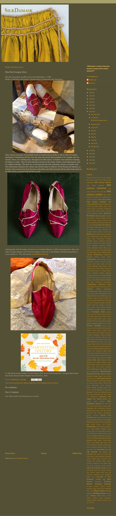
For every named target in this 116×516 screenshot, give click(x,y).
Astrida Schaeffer (101, 218)
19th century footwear (96, 202)
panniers (93, 410)
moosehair (108, 385)
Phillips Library (102, 420)
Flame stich (90, 300)
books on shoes (102, 232)
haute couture (107, 319)
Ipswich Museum (96, 337)
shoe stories (94, 449)
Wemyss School (106, 496)
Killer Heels (96, 346)
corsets (99, 259)
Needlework (94, 397)
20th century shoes (101, 206)
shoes (106, 450)
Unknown (92, 83)
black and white (103, 227)
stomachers (104, 459)
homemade (89, 335)
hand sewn (90, 316)
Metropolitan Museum (104, 378)
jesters (109, 339)
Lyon (94, 362)
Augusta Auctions (102, 220)
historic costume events (94, 323)
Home (44, 453)
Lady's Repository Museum (94, 353)
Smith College (94, 456)
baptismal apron (102, 223)
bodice (99, 229)
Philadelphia (94, 420)
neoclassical (102, 397)
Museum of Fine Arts (104, 390)
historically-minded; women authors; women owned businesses (99, 330)
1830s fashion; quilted (93, 180)
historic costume (106, 321)
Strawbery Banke (101, 461)
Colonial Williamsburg (94, 254)
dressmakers (90, 275)
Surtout (109, 461)
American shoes (100, 216)
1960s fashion (94, 199)
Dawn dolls (95, 268)
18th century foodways (95, 185)
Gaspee (93, 307)
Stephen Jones (96, 459)
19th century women (102, 204)
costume (103, 259)
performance (104, 417)
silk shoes (104, 454)
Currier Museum (92, 266)
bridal (92, 236)
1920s (96, 197)
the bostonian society (99, 468)
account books (91, 211)
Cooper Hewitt (106, 257)
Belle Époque (90, 227)
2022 (91, 96)
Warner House (99, 491)
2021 (90, 99)
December (94, 114)
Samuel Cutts (90, 442)
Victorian (98, 482)
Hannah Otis (97, 316)
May (92, 137)
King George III (106, 346)
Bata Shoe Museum (105, 225)
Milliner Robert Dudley (100, 381)
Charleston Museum (98, 246)
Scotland (100, 445)
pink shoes (91, 424)
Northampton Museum (104, 408)
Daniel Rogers (103, 266)
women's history (102, 500)
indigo (88, 337)
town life (108, 472)
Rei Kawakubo (107, 436)
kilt (100, 346)
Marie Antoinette (106, 367)
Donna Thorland (92, 273)
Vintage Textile (96, 488)
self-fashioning (107, 445)
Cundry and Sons (105, 264)
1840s (101, 180)
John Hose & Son (102, 342)
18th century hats (101, 192)
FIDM (106, 298)
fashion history (107, 291)
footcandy (96, 303)
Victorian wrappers (92, 486)
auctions (93, 220)
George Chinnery (101, 307)
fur (106, 305)
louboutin (104, 360)
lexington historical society (98, 355)
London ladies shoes (94, 360)
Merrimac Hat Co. (92, 378)
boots (109, 232)
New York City (106, 404)
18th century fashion (102, 182)
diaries (93, 271)
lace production (97, 351)
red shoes (55, 383)
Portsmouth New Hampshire (103, 427)
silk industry (97, 454)
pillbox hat (98, 422)
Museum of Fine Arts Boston (96, 392)
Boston (89, 234)
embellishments (91, 284)
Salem (94, 440)
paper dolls (100, 410)
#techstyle (89, 178)
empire (92, 287)
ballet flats (94, 223)
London (109, 358)
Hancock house (106, 314)
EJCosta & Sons (91, 280)
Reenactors (90, 436)
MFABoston (90, 381)
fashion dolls (98, 291)
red (104, 433)
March (93, 143)
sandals (106, 442)
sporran (89, 459)
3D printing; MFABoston (103, 209)
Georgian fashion (100, 309)
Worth (92, 502)
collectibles (103, 250)
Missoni (101, 383)
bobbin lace (93, 229)
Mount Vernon (91, 388)
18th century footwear (16, 383)
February (94, 146)
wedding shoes (95, 496)
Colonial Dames (106, 252)
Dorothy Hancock (105, 273)
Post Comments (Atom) (20, 458)
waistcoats (108, 489)
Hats (100, 319)
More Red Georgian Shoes (99, 120)
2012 (90, 163)
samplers (99, 440)
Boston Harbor (97, 234)
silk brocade (92, 452)
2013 (90, 160)
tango (101, 463)
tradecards (89, 475)
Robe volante (90, 438)
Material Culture (106, 374)
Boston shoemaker (106, 234)
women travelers (92, 500)
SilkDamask (19, 10)
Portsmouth (91, 426)
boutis (88, 236)
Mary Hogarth (103, 369)
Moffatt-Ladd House (30, 383)
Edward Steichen (106, 277)
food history (90, 303)
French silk (95, 305)
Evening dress (99, 287)
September (94, 124)
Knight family (90, 349)
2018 (90, 108)
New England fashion (100, 399)
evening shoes (107, 287)
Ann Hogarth (90, 218)
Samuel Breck (107, 440)
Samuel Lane (99, 443)
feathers (98, 296)
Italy (99, 339)
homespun (97, 335)
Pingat (106, 422)
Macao (99, 362)
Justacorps (89, 346)
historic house (107, 326)
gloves (88, 314)
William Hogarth (92, 498)
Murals (94, 390)
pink (109, 422)
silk (110, 449)
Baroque (95, 225)
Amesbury (108, 216)
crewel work (95, 264)
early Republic (107, 275)
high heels (98, 321)
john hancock (91, 342)
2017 (90, 112)
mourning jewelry (102, 387)
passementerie (107, 413)
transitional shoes (99, 475)
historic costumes (106, 323)
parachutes (89, 413)
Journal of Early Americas (103, 344)
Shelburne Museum (96, 447)
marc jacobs (95, 367)
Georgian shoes (98, 311)
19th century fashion (104, 199)
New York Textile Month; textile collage (99, 406)
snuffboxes (102, 456)
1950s (88, 199)
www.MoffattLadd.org (40, 254)
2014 (90, 157)
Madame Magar (106, 362)
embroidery (101, 284)
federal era (104, 296)
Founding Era (102, 303)
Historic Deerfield (94, 325)
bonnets (95, 232)
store (109, 459)
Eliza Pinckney (100, 280)
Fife (110, 298)
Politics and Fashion (104, 424)
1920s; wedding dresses (104, 197)
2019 (90, 105)
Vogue (103, 488)
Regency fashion (97, 436)
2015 (90, 154)
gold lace (93, 314)
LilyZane (94, 358)
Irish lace (104, 337)
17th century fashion (105, 178)
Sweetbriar (89, 463)
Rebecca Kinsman (98, 433)
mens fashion (107, 376)
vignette (102, 486)
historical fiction (99, 328)
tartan (105, 463)
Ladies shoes (107, 351)
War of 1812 (90, 491)
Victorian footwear (103, 484)
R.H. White (90, 433)
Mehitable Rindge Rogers (94, 376)
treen (93, 477)
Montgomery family (98, 385)
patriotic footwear (92, 415)
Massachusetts (95, 371)
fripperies (101, 305)
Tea (88, 466)
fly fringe (108, 300)
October (94, 118)
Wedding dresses (99, 493)
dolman (109, 271)
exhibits (98, 289)
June (92, 134)
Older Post (77, 453)
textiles (89, 468)
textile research (106, 465)
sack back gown (103, 438)
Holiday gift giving (105, 333)
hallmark (99, 314)
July (92, 131)
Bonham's (89, 232)
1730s (94, 178)
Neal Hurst (104, 394)
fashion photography (92, 293)
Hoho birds (96, 333)
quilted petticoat (106, 431)
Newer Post (10, 453)
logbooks (103, 358)
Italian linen (94, 339)
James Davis (104, 339)
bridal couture (99, 236)
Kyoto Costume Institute (102, 349)
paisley (89, 411)
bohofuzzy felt (106, 229)
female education (98, 298)
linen (98, 358)
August (93, 127)
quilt (100, 431)
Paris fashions (98, 413)
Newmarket (90, 408)
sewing (88, 447)
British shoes (107, 236)
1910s (92, 197)
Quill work (95, 431)
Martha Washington (93, 369)
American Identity (97, 213)
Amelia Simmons (100, 211)
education (98, 277)
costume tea (97, 262)
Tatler (109, 463)
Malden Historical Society (98, 364)
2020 (91, 102)
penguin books (96, 417)
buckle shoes (91, 239)
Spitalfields (108, 456)
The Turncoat (102, 470)
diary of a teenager (100, 271)
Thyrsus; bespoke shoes (97, 472)
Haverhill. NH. (91, 321)
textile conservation (95, 465)
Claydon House (96, 250)
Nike (95, 408)
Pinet (102, 422)
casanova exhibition (99, 241)
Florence (102, 300)
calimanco (89, 241)
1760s (97, 178)
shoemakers (101, 449)
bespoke (96, 227)
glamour (109, 312)
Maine (88, 365)
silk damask (103, 452)
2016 (90, 150)
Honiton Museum (106, 335)
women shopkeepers (105, 498)
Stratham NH (91, 461)
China (105, 248)
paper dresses (107, 410)
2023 (91, 93)
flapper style (96, 300)
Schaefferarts (93, 445)
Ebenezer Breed (91, 277)
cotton (104, 262)
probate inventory (100, 429)
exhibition (90, 289)
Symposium (96, 463)
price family (90, 429)
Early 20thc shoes (98, 275)
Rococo (96, 438)
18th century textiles (99, 193)
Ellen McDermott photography (101, 282)
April (93, 140)
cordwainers (91, 259)
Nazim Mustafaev (95, 394)
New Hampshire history (44, 383)
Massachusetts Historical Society (99, 372)
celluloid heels (96, 243)
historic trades (90, 328)
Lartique (104, 353)
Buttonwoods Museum (104, 239)
